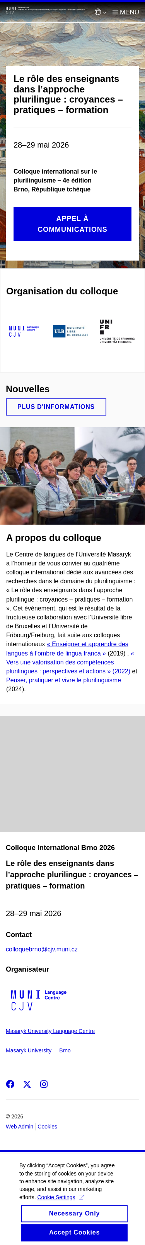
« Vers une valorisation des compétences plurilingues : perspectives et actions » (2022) (70, 662)
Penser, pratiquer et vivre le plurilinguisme (63, 680)
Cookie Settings (60, 1204)
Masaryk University (28, 1050)
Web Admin (19, 1126)
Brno (65, 1050)
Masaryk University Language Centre (50, 1031)
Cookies (47, 1126)
